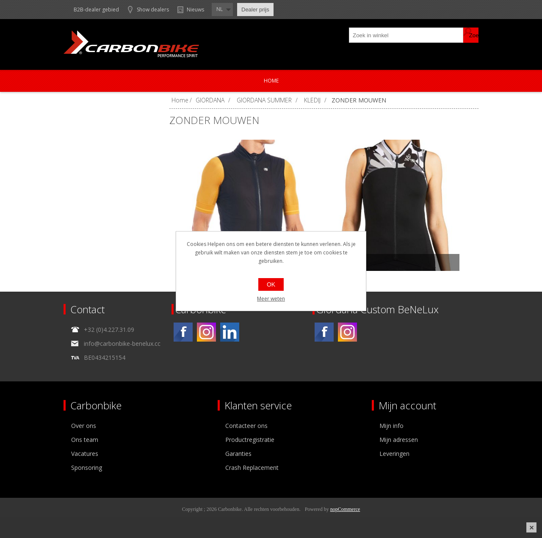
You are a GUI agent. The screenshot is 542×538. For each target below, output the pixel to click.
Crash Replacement (252, 468)
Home (271, 80)
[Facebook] (183, 332)
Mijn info (391, 426)
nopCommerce (345, 509)
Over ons (83, 426)
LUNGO (346, 262)
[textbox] (406, 35)
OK (271, 284)
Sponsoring (86, 468)
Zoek (470, 35)
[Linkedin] (229, 332)
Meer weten (271, 298)
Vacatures (84, 454)
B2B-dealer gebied (96, 9)
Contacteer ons (246, 426)
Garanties (238, 454)
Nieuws (195, 9)
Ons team (84, 440)
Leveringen (394, 454)
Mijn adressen (398, 440)
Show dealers (153, 9)
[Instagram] (206, 332)
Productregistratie (249, 440)
